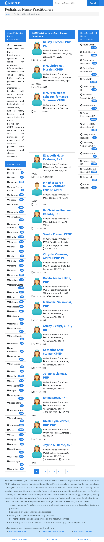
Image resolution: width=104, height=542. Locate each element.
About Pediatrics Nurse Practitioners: (15, 36)
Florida (15, 236)
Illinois (15, 260)
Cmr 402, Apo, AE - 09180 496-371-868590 (52, 102)
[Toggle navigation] (37, 3)
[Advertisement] (52, 23)
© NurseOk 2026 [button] (19, 539)
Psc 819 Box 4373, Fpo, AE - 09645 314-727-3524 (52, 193)
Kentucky (15, 275)
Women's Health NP (88, 186)
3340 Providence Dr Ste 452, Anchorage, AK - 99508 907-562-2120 (52, 263)
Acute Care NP (88, 46)
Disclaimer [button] (52, 539)
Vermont (15, 444)
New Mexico (15, 365)
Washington (15, 451)
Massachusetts (15, 286)
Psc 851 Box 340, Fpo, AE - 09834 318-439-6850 (52, 219)
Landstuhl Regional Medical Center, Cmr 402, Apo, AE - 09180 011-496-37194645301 (52, 166)
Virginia (15, 439)
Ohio (15, 380)
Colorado (15, 211)
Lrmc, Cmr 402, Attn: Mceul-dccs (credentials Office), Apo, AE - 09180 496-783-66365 (52, 76)
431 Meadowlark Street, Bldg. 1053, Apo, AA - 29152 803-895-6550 (52, 50)
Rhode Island (15, 404)
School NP (88, 178)
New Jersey (15, 358)
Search (93, 3)
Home (8, 14)
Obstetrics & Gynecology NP (88, 126)
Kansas (15, 270)
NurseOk (12, 3)
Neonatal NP (88, 107)
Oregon (15, 390)
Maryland (15, 292)
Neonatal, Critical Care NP (88, 97)
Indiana (15, 265)
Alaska (15, 177)
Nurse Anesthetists (83, 531)
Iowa (15, 251)
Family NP (88, 80)
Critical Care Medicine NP (88, 71)
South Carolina (15, 412)
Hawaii (15, 246)
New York (15, 376)
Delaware (15, 232)
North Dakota (15, 337)
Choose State (13, 164)
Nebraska (15, 343)
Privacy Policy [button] (84, 539)
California (15, 206)
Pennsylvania (15, 397)
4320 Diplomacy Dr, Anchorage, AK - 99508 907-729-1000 (52, 382)
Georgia (15, 241)
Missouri (15, 311)
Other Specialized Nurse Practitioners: (88, 36)
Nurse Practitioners (18, 531)
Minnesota (15, 306)
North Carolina (15, 330)
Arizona (15, 199)
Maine (15, 297)
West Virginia (15, 463)
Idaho (15, 256)
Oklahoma (15, 385)
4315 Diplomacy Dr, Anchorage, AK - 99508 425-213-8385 (52, 310)
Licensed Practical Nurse (53, 531)
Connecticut (15, 218)
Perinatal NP (88, 155)
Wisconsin (15, 456)
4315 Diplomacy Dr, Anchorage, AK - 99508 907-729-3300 (52, 334)
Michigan (15, 301)
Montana (15, 323)
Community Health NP (88, 62)
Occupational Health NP (88, 136)
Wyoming (15, 468)
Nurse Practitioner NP (88, 115)
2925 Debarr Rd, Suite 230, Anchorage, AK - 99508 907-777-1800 (52, 358)
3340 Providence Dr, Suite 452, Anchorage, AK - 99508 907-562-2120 (52, 241)
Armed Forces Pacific (15, 189)
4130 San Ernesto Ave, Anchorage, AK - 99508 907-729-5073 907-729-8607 (52, 406)
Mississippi (15, 318)
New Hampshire (15, 350)
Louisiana (15, 279)
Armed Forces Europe (15, 171)
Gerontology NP (88, 88)
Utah (15, 434)
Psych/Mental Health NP (88, 171)
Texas (15, 429)
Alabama (15, 182)
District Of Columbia (15, 226)
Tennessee (15, 425)
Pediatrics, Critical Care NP (88, 145)
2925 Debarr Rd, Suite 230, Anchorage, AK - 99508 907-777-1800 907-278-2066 (52, 453)
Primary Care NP (88, 163)
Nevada (15, 371)
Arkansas (15, 194)
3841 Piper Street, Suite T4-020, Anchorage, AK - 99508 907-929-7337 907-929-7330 (52, 287)
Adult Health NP (88, 54)
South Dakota (15, 419)
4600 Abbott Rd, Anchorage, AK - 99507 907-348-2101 (52, 429)
